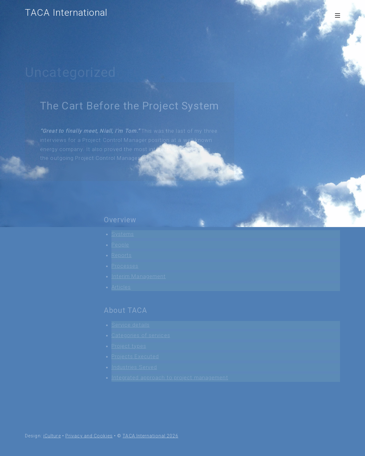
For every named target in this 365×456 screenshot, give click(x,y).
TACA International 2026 (150, 435)
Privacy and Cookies (89, 435)
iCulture (52, 435)
